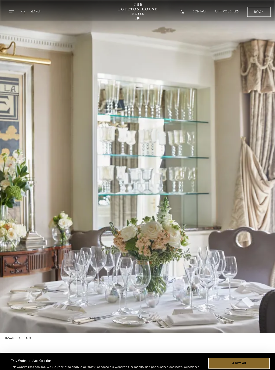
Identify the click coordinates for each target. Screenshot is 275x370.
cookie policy (104, 354)
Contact (199, 11)
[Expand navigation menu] (11, 10)
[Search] (47, 12)
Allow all (239, 346)
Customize (239, 359)
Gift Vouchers (226, 11)
